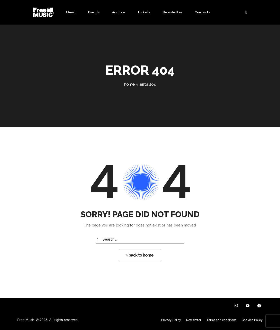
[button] (246, 12)
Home (129, 84)
